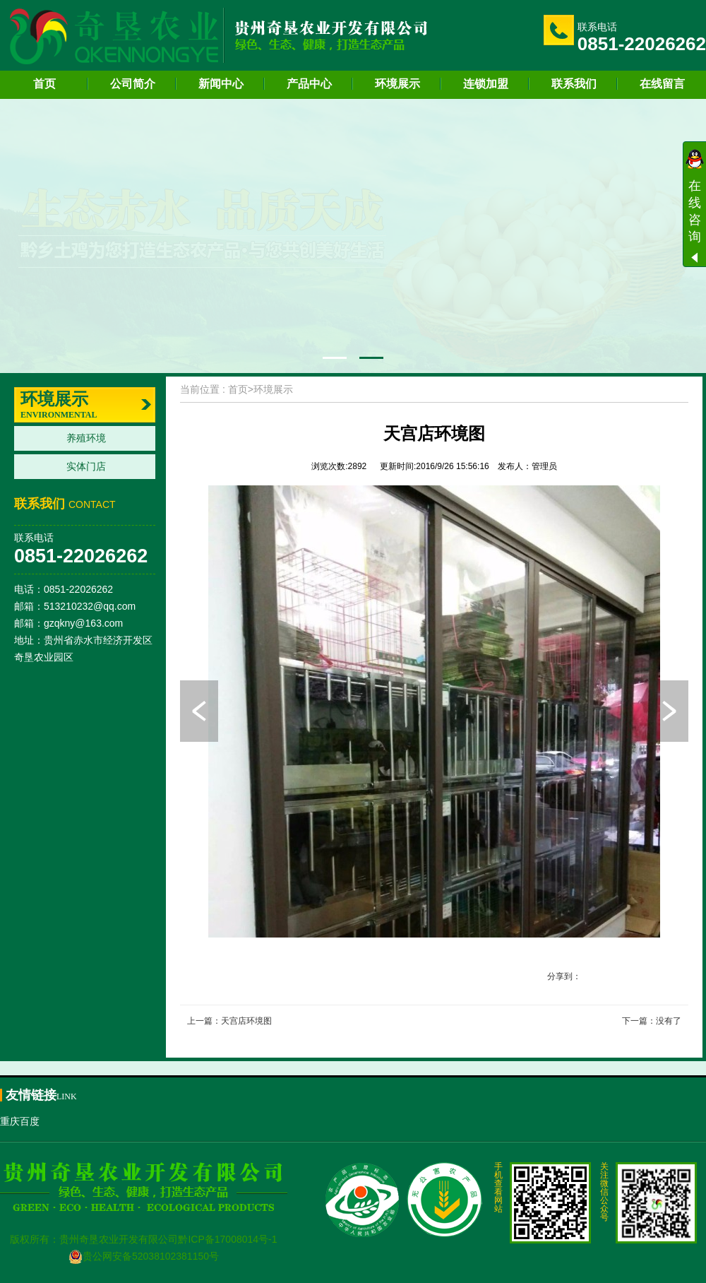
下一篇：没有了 (651, 1021)
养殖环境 (86, 438)
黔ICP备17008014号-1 (227, 1239)
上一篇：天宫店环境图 (229, 1021)
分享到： (564, 976)
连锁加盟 (485, 84)
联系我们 (574, 84)
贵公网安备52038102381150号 (143, 1256)
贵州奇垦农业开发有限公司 (118, 1239)
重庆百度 (20, 1121)
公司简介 (132, 84)
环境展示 (397, 84)
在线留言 (662, 84)
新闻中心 (221, 84)
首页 (44, 84)
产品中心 (309, 84)
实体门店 (86, 466)
